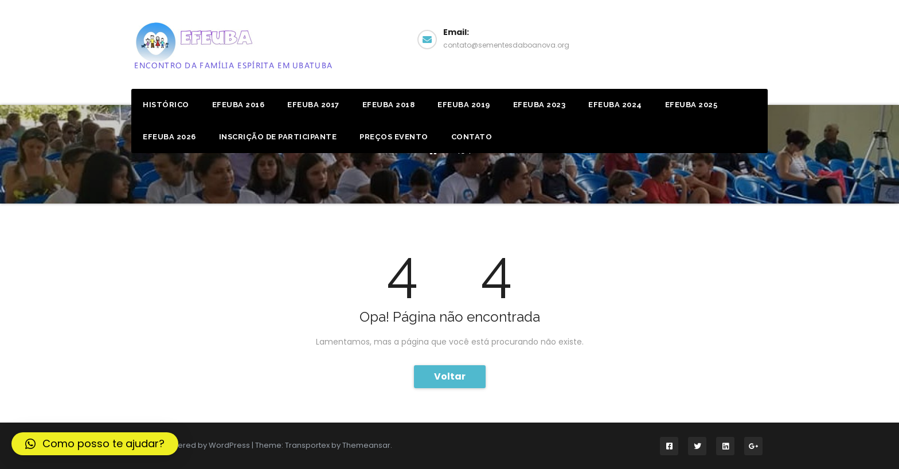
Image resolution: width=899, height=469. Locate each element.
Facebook (723, 38)
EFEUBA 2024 (615, 104)
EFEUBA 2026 (169, 136)
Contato (472, 136)
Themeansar (366, 445)
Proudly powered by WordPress (191, 445)
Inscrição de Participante (278, 136)
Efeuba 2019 (463, 104)
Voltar (450, 376)
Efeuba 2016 (238, 104)
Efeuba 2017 (313, 104)
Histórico (166, 104)
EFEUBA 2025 (691, 104)
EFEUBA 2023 (539, 104)
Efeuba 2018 (388, 104)
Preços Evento (393, 136)
